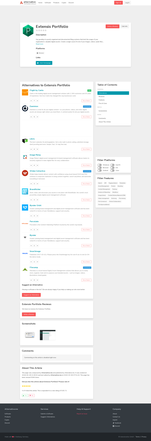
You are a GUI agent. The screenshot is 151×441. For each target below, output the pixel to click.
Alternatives (103, 93)
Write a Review (112, 26)
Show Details (86, 100)
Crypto (64, 3)
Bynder (33, 235)
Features (102, 100)
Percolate (34, 221)
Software (48, 3)
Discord (71, 3)
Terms (138, 437)
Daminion (34, 106)
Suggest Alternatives (48, 417)
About (115, 414)
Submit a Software (47, 414)
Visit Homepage (45, 63)
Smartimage (35, 251)
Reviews (101, 96)
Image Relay (35, 155)
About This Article (105, 122)
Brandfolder (35, 189)
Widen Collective (37, 171)
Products (56, 3)
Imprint (115, 420)
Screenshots (103, 111)
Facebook (117, 423)
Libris (32, 139)
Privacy (144, 437)
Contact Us (116, 417)
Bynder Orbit (35, 205)
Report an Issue (82, 414)
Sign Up (118, 3)
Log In (127, 3)
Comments (102, 118)
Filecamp (34, 267)
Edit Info (124, 26)
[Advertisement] (75, 15)
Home (40, 3)
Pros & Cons (103, 103)
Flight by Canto (37, 90)
